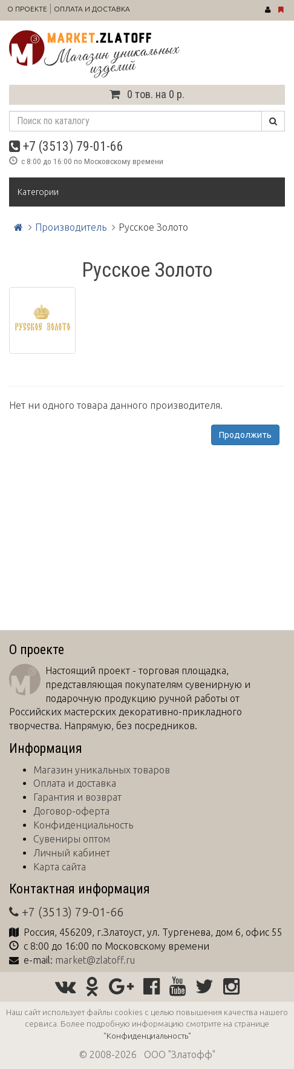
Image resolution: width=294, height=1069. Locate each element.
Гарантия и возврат (77, 797)
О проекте (27, 9)
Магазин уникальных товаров (101, 769)
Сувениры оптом (71, 838)
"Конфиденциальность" (147, 1036)
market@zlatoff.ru (95, 960)
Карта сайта (59, 866)
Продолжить (245, 435)
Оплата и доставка (92, 9)
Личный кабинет (71, 852)
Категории (38, 192)
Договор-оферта (71, 811)
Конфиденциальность (83, 824)
